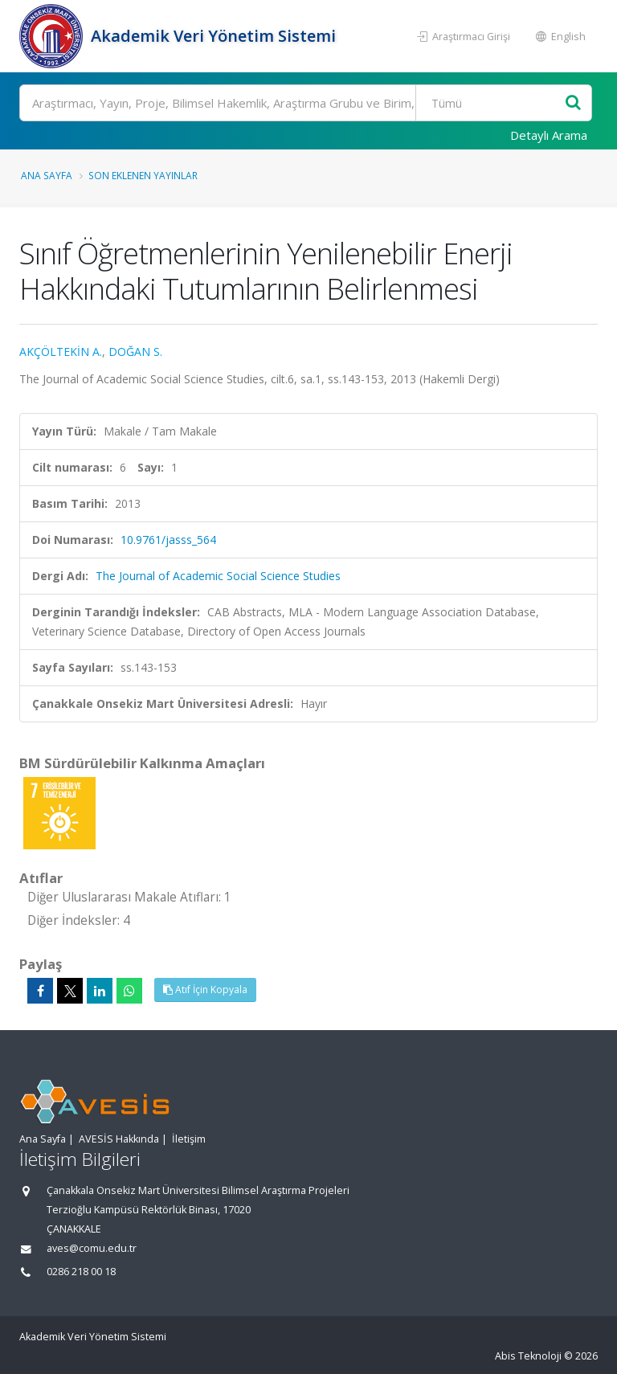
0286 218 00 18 (81, 1271)
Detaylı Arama (548, 135)
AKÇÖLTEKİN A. (60, 351)
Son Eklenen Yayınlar (143, 175)
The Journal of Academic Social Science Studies (218, 575)
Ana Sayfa (46, 175)
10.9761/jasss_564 (168, 539)
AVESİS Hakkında (119, 1139)
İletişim (189, 1139)
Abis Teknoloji (528, 1356)
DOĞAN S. (135, 351)
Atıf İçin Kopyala (205, 989)
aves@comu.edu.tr (92, 1248)
